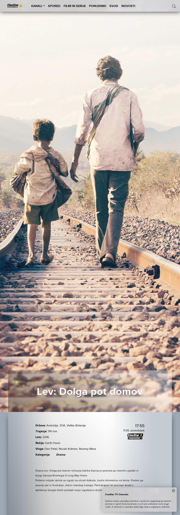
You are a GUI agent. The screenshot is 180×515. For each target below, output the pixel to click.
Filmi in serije (75, 6)
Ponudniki (97, 6)
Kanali (38, 6)
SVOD (113, 6)
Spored (54, 6)
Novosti (128, 6)
